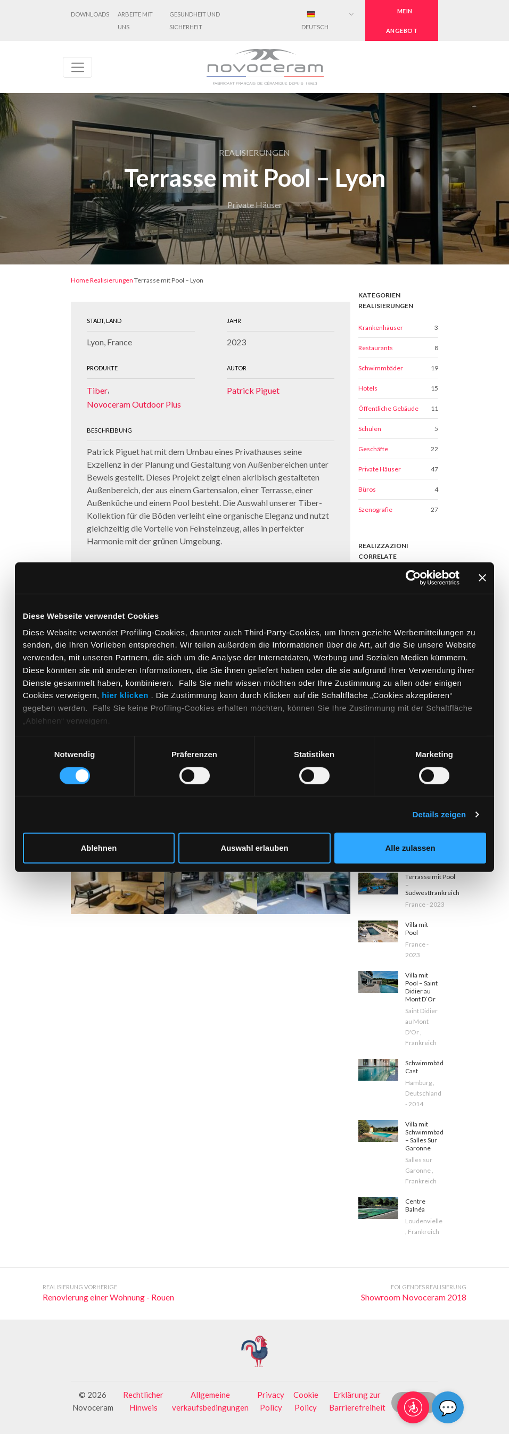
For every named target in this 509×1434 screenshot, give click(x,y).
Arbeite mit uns (135, 20)
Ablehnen (99, 848)
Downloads (90, 14)
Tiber (97, 390)
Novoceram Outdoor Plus (134, 404)
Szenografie (375, 509)
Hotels (367, 388)
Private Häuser (379, 469)
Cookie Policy (305, 1401)
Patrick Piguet (253, 390)
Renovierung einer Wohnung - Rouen (108, 1297)
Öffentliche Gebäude (388, 408)
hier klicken (125, 695)
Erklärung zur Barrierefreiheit (357, 1401)
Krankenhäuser (380, 327)
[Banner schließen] (482, 578)
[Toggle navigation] (77, 67)
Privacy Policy (270, 1401)
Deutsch (315, 20)
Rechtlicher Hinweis (143, 1401)
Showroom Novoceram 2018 (413, 1297)
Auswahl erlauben (255, 848)
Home (80, 280)
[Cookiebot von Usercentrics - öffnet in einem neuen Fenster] (412, 578)
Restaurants (375, 348)
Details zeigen (439, 814)
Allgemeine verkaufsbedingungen (210, 1401)
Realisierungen (111, 280)
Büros (367, 489)
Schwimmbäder (380, 368)
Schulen (369, 429)
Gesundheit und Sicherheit (194, 20)
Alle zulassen (410, 848)
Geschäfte (373, 449)
